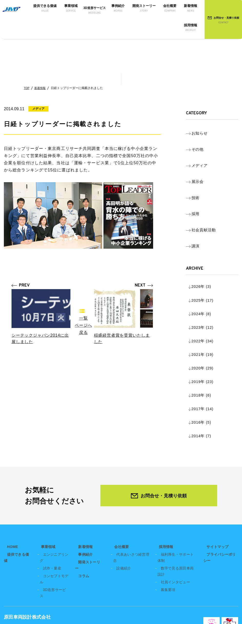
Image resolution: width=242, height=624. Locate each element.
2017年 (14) (207, 314)
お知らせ (204, 130)
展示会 (201, 163)
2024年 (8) (206, 257)
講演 (199, 206)
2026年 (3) (206, 241)
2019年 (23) (207, 298)
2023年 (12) (207, 265)
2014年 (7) (206, 331)
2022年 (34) (207, 273)
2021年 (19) (207, 282)
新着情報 (41, 88)
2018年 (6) (206, 306)
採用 (199, 184)
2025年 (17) (207, 249)
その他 (201, 141)
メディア (204, 152)
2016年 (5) (206, 323)
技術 (199, 173)
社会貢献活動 (208, 195)
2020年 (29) (207, 290)
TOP (27, 88)
